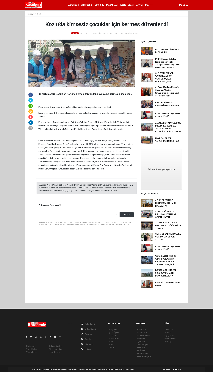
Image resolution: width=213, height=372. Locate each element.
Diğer (148, 5)
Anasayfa (31, 14)
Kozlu (123, 5)
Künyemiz (87, 344)
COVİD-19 (99, 5)
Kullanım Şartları (55, 346)
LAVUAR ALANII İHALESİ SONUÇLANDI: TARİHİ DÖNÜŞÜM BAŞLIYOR (165, 273)
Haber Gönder (54, 352)
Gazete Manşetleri (144, 356)
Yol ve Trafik (142, 332)
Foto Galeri (88, 324)
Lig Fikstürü (141, 341)
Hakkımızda (31, 346)
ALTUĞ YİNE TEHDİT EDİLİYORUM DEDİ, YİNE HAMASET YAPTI (165, 203)
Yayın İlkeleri (31, 349)
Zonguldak (73, 5)
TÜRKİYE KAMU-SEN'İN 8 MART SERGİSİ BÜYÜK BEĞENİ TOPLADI (168, 225)
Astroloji (168, 341)
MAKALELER (112, 5)
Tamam (177, 369)
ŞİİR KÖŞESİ (86, 5)
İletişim (86, 349)
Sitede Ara (169, 330)
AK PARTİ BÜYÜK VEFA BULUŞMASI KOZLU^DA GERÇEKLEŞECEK (165, 214)
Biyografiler (169, 335)
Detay (166, 369)
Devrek (139, 5)
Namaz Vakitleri (143, 335)
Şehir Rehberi (142, 353)
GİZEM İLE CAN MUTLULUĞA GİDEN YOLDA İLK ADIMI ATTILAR (168, 237)
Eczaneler (141, 338)
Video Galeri (88, 329)
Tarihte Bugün (142, 344)
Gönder (127, 215)
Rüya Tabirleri (170, 338)
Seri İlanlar (141, 350)
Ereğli (131, 5)
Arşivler (86, 339)
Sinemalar (141, 347)
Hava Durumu (142, 330)
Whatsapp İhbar (55, 349)
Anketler (168, 332)
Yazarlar (86, 334)
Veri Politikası (31, 352)
